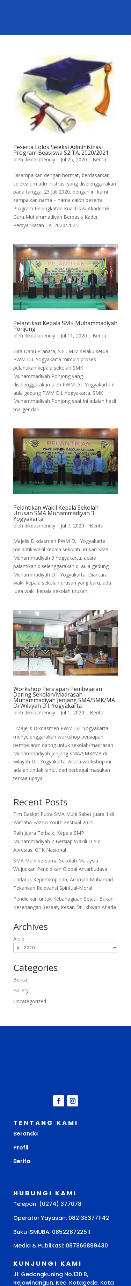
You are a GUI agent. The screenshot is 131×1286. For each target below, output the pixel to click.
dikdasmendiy (39, 159)
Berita (99, 159)
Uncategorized (29, 1001)
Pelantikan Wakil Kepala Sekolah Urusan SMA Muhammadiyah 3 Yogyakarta (56, 513)
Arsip (18, 938)
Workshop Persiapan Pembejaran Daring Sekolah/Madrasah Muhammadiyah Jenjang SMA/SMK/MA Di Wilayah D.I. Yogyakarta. (64, 697)
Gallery (21, 990)
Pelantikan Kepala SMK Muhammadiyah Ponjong (65, 326)
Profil (20, 1148)
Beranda (25, 1134)
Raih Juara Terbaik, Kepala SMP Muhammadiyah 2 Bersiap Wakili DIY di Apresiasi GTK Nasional (57, 841)
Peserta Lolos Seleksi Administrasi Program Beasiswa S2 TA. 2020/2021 (61, 149)
